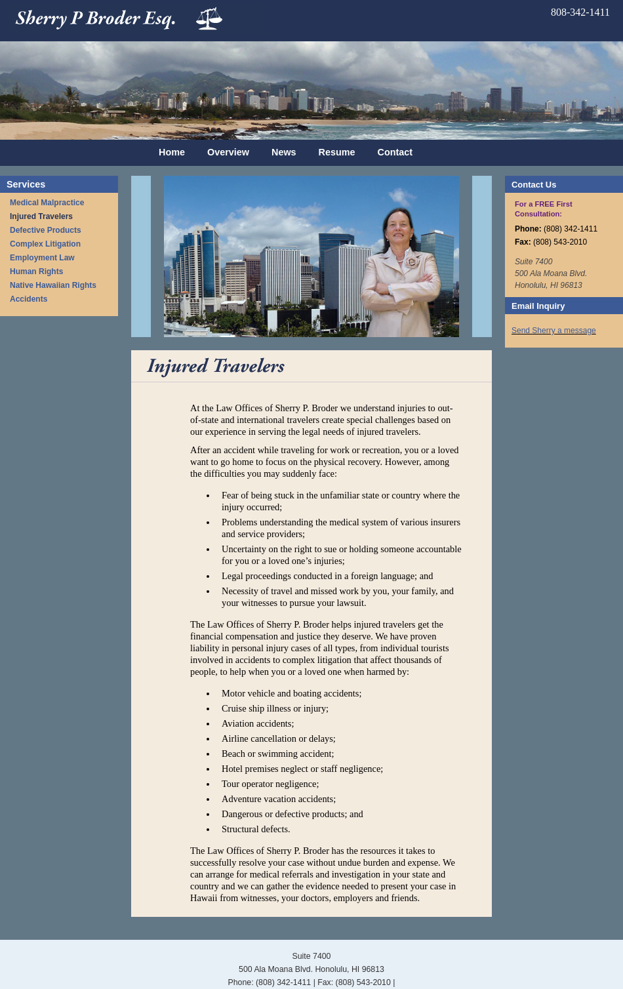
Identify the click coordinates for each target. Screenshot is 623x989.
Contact (395, 152)
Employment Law (42, 257)
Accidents (28, 299)
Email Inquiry (538, 306)
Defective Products (45, 230)
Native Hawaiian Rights (53, 285)
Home (172, 152)
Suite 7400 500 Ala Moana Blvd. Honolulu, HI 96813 (551, 273)
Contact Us (534, 185)
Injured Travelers (41, 216)
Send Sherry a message (554, 330)
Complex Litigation (45, 244)
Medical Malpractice (47, 202)
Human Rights (36, 271)
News (283, 152)
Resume (337, 152)
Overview (228, 152)
